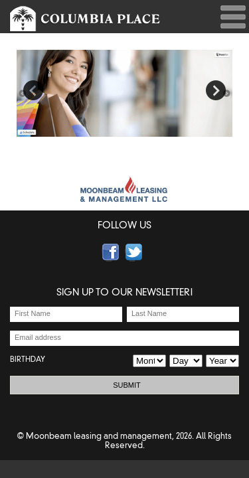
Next (216, 90)
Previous (33, 90)
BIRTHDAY (27, 359)
